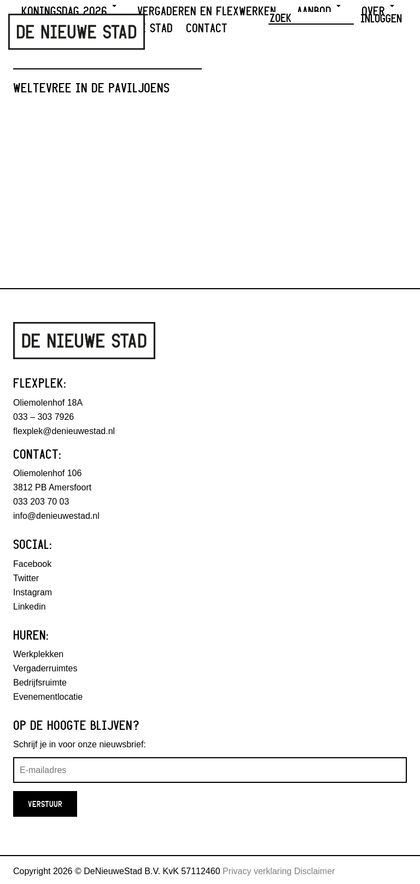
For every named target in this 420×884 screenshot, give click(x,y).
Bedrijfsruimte (40, 682)
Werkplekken (38, 654)
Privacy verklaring (257, 871)
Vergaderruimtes (45, 668)
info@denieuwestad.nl (56, 515)
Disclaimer (314, 871)
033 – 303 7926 (43, 416)
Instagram (32, 592)
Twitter (26, 578)
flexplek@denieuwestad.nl (64, 431)
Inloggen (381, 18)
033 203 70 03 (41, 501)
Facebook (32, 564)
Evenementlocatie (48, 696)
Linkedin (29, 606)
